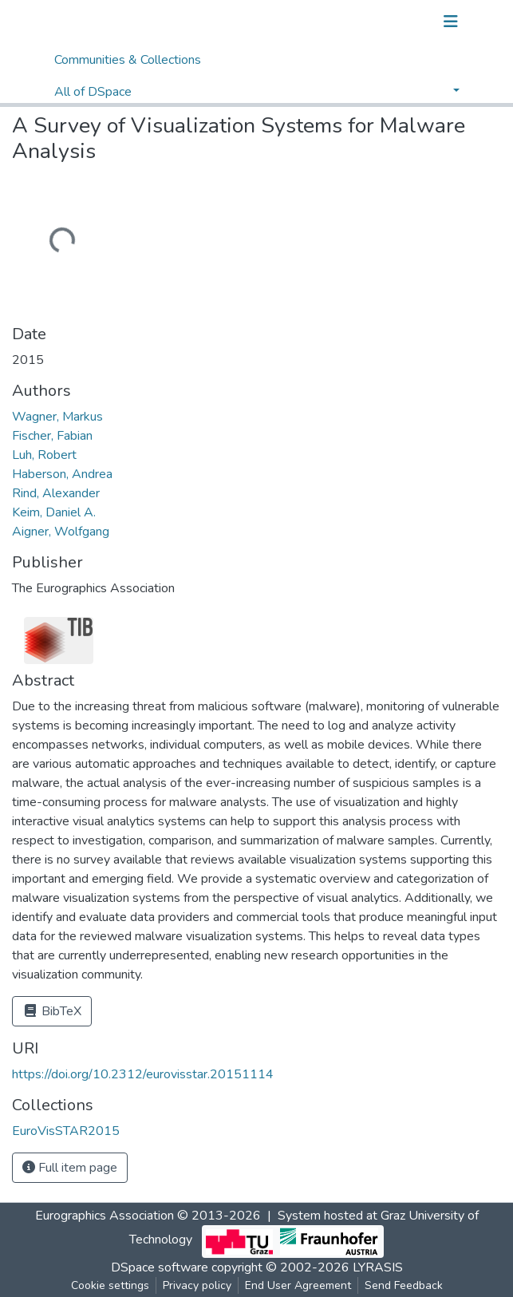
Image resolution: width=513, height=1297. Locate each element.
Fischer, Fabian (52, 436)
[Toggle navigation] (450, 21)
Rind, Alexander (56, 493)
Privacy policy (197, 1285)
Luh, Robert (44, 455)
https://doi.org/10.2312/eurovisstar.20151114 (143, 1074)
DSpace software (159, 1267)
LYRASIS (378, 1267)
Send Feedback (404, 1285)
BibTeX (51, 1011)
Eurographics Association (104, 1215)
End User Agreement (298, 1285)
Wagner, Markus (57, 416)
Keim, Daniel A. (54, 512)
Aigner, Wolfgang (60, 531)
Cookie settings (110, 1285)
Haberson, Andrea (62, 474)
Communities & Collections (127, 60)
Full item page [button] (69, 1167)
